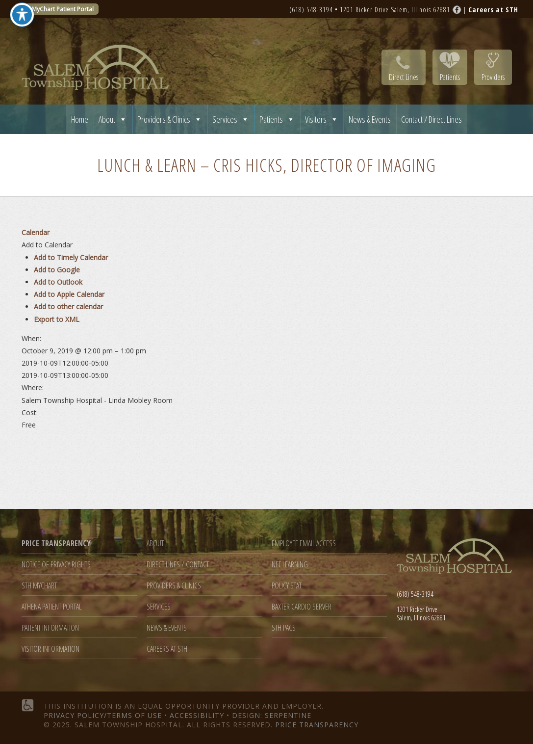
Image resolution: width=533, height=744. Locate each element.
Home (79, 119)
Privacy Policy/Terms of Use (103, 715)
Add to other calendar (68, 306)
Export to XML (56, 319)
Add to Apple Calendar (69, 294)
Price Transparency (316, 724)
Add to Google (57, 269)
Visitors (321, 119)
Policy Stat (287, 586)
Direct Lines (403, 77)
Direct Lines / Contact (178, 564)
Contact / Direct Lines (431, 119)
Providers (493, 77)
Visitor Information (50, 649)
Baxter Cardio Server (301, 607)
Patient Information (50, 628)
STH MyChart (39, 586)
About (113, 119)
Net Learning (290, 564)
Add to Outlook (58, 282)
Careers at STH (167, 649)
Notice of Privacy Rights (56, 564)
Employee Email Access (304, 543)
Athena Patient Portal (51, 607)
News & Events (370, 119)
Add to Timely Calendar (71, 257)
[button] (47, 244)
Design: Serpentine (271, 715)
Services (230, 119)
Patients (450, 77)
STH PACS (284, 628)
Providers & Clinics (169, 119)
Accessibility (197, 715)
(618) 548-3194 (311, 9)
